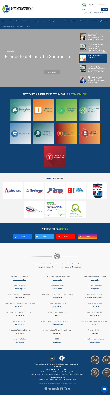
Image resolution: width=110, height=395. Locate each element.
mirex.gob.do (19, 333)
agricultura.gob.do (19, 289)
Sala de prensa (53, 21)
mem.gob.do (57, 306)
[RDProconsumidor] (53, 388)
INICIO (85, 12)
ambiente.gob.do (57, 324)
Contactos (29, 26)
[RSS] (69, 388)
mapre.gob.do (57, 280)
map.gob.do (95, 280)
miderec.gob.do (19, 298)
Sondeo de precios (69, 21)
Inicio (3, 21)
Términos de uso (43, 379)
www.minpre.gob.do (19, 280)
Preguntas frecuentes (69, 379)
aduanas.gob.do (95, 342)
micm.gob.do (19, 315)
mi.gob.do (57, 315)
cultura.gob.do (57, 289)
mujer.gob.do (19, 324)
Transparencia (40, 21)
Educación (83, 21)
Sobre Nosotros (13, 21)
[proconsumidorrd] (49, 388)
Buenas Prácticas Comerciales (12, 26)
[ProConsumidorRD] (45, 388)
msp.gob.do (57, 333)
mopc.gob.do (95, 324)
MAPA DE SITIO (55, 369)
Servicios (27, 21)
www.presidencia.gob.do (45, 267)
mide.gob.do (95, 289)
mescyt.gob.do (19, 306)
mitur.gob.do (19, 342)
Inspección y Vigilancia (100, 21)
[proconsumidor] (61, 388)
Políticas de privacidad (55, 379)
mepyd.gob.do (57, 298)
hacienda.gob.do (94, 306)
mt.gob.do (95, 333)
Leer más (52, 72)
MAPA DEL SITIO (93, 12)
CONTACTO (101, 12)
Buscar (104, 9)
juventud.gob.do (94, 315)
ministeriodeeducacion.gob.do (94, 298)
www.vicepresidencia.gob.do (71, 267)
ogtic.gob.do (57, 342)
